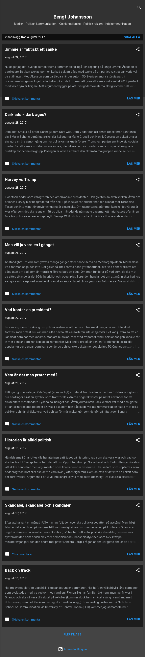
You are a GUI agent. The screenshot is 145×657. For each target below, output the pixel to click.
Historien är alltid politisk (28, 440)
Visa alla (132, 37)
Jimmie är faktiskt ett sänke (31, 49)
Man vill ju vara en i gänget (29, 244)
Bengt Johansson (72, 17)
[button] (137, 50)
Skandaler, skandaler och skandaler (38, 505)
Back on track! (18, 570)
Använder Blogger (72, 649)
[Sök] (139, 8)
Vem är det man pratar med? (31, 375)
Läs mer (133, 98)
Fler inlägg (72, 634)
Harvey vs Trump (20, 179)
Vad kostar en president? (28, 309)
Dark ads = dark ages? (25, 114)
